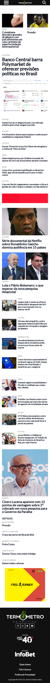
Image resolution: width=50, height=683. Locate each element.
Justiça (20, 413)
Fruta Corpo (8, 544)
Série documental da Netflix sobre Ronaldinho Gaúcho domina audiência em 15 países (24, 244)
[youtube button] (32, 626)
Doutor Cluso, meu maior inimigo (19, 553)
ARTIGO (30, 29)
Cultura (5, 237)
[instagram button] (22, 626)
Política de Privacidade (25, 674)
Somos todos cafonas (13, 563)
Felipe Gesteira (8, 522)
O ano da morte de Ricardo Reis (18, 534)
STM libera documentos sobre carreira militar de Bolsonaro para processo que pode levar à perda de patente (32, 420)
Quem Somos (25, 664)
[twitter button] (27, 626)
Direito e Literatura (10, 532)
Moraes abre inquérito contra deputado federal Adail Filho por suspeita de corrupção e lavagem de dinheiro (32, 325)
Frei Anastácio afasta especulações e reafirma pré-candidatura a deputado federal (25, 135)
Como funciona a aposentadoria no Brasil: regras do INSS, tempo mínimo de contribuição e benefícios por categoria (32, 363)
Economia (6, 55)
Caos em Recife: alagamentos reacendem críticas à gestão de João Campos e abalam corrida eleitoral (25, 185)
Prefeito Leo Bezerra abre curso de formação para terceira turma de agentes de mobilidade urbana (33, 401)
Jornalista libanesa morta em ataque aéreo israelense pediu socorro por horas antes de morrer (31, 344)
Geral (4, 29)
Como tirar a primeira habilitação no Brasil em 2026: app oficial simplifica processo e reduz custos (23, 172)
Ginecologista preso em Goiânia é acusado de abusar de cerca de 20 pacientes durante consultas (25, 159)
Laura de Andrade (9, 560)
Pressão (31, 32)
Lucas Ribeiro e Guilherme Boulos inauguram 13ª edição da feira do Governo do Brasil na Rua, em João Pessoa (32, 439)
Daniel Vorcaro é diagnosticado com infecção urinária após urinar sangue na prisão (22, 123)
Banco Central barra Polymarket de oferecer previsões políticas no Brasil (22, 66)
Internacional (23, 337)
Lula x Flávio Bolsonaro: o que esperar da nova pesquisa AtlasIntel (22, 288)
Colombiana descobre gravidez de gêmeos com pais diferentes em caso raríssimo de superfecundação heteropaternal (12, 39)
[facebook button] (18, 626)
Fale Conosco (25, 669)
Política (5, 119)
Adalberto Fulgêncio (10, 541)
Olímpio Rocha (8, 551)
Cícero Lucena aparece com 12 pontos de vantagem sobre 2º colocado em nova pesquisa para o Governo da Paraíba (24, 507)
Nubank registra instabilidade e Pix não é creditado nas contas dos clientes (32, 385)
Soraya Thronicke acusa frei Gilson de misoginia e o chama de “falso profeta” (24, 147)
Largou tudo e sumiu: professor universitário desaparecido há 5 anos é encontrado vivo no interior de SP (32, 306)
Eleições (5, 131)
